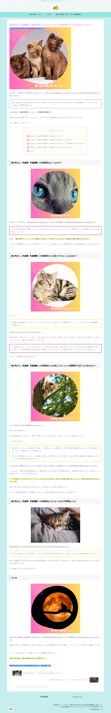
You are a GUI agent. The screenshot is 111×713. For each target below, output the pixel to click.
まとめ (30, 152)
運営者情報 (44, 698)
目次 (53, 130)
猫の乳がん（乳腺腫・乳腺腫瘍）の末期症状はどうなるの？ (46, 136)
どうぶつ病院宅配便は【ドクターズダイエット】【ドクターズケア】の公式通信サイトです (80, 708)
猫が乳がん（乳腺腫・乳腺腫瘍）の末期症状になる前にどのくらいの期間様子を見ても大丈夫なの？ (57, 144)
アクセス (65, 706)
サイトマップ (77, 698)
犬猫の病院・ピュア (46, 667)
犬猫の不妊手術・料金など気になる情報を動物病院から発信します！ (25, 667)
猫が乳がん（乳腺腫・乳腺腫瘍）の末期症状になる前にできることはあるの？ (51, 140)
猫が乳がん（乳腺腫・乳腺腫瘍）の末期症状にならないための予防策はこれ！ (51, 148)
